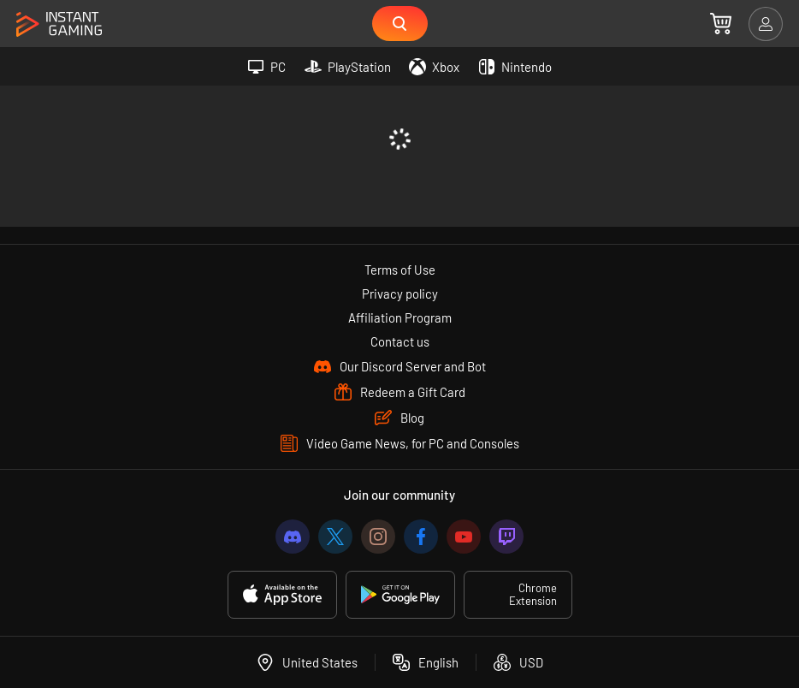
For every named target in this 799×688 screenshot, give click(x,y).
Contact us (399, 341)
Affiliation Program (400, 317)
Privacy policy (400, 293)
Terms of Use (399, 269)
